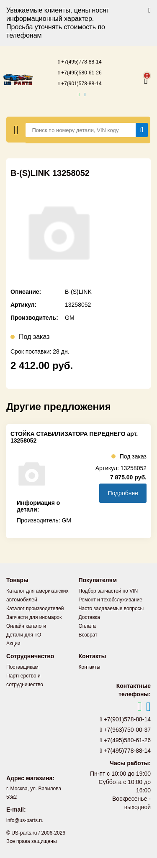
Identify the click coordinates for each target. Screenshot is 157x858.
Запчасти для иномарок (34, 617)
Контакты (89, 667)
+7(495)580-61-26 (79, 73)
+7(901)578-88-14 (79, 84)
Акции (13, 644)
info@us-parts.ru (25, 820)
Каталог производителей (35, 608)
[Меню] (16, 130)
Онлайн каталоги (26, 626)
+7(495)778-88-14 (79, 62)
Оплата (87, 626)
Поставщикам (22, 667)
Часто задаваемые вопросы (111, 608)
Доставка (89, 617)
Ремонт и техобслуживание (110, 600)
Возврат (88, 635)
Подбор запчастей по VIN (108, 591)
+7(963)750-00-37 (125, 729)
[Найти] (142, 130)
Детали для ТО (23, 635)
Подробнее (123, 493)
